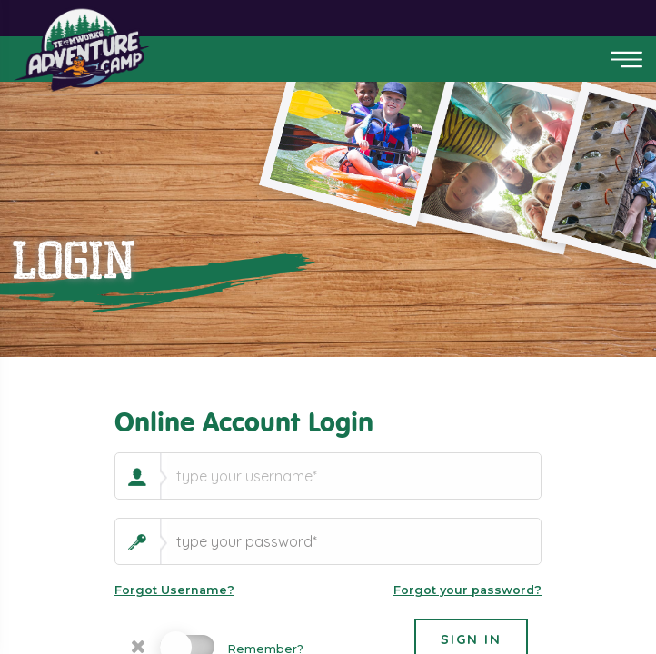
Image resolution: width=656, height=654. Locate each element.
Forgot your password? (467, 590)
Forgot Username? (174, 590)
